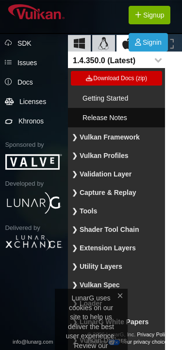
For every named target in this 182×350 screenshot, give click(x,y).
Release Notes (105, 118)
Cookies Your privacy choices (128, 342)
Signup (149, 15)
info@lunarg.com (33, 342)
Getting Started (105, 98)
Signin (148, 42)
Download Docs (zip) (116, 78)
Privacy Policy (153, 334)
